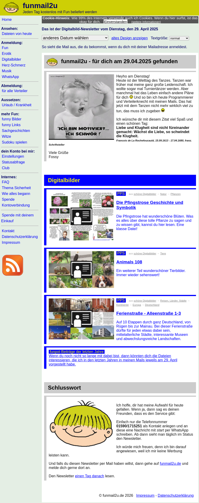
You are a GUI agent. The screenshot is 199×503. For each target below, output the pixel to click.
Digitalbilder (11, 59)
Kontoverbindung (16, 205)
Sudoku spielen (14, 142)
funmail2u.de (170, 464)
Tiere (163, 253)
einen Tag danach (89, 476)
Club (5, 168)
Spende (8, 199)
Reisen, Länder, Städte (173, 300)
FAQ (5, 182)
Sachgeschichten (16, 131)
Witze (6, 136)
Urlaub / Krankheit (16, 105)
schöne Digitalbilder (145, 194)
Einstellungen (13, 156)
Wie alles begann (16, 194)
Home (7, 20)
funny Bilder (11, 119)
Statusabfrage (13, 162)
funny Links (11, 125)
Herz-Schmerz (13, 65)
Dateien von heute (17, 34)
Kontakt (8, 231)
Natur (163, 194)
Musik (7, 71)
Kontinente (122, 304)
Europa (137, 304)
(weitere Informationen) (146, 22)
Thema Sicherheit (16, 188)
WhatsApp (10, 77)
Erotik (6, 54)
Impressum (11, 242)
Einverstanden (115, 22)
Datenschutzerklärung (20, 237)
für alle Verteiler (14, 91)
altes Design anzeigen (129, 38)
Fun (5, 48)
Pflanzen (176, 194)
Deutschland (152, 304)
